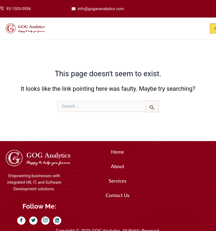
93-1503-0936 (18, 8)
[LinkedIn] (57, 221)
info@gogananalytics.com (101, 8)
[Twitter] (33, 221)
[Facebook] (21, 221)
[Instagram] (45, 221)
